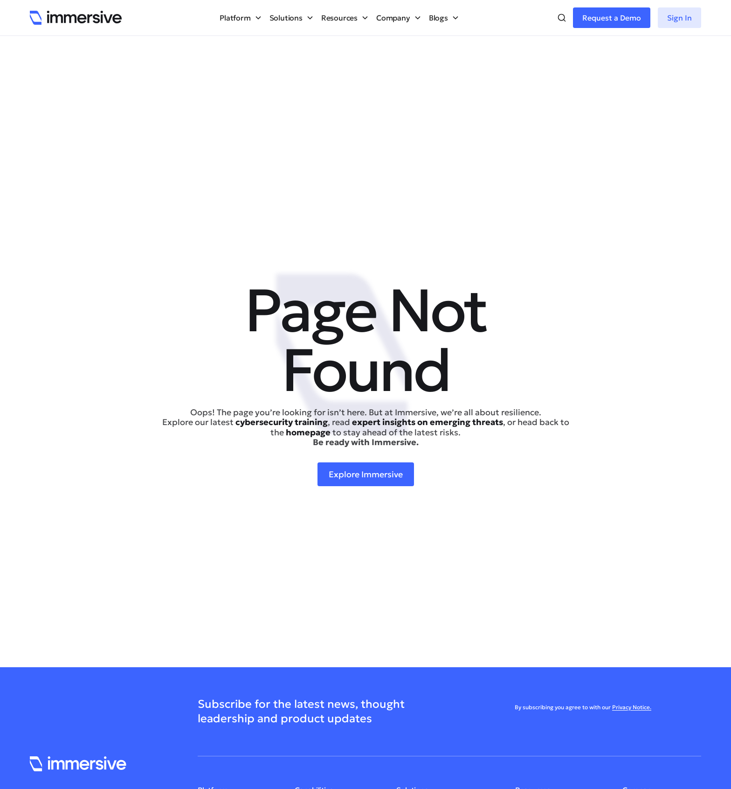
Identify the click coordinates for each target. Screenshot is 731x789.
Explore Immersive (366, 474)
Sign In (679, 17)
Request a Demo (611, 17)
